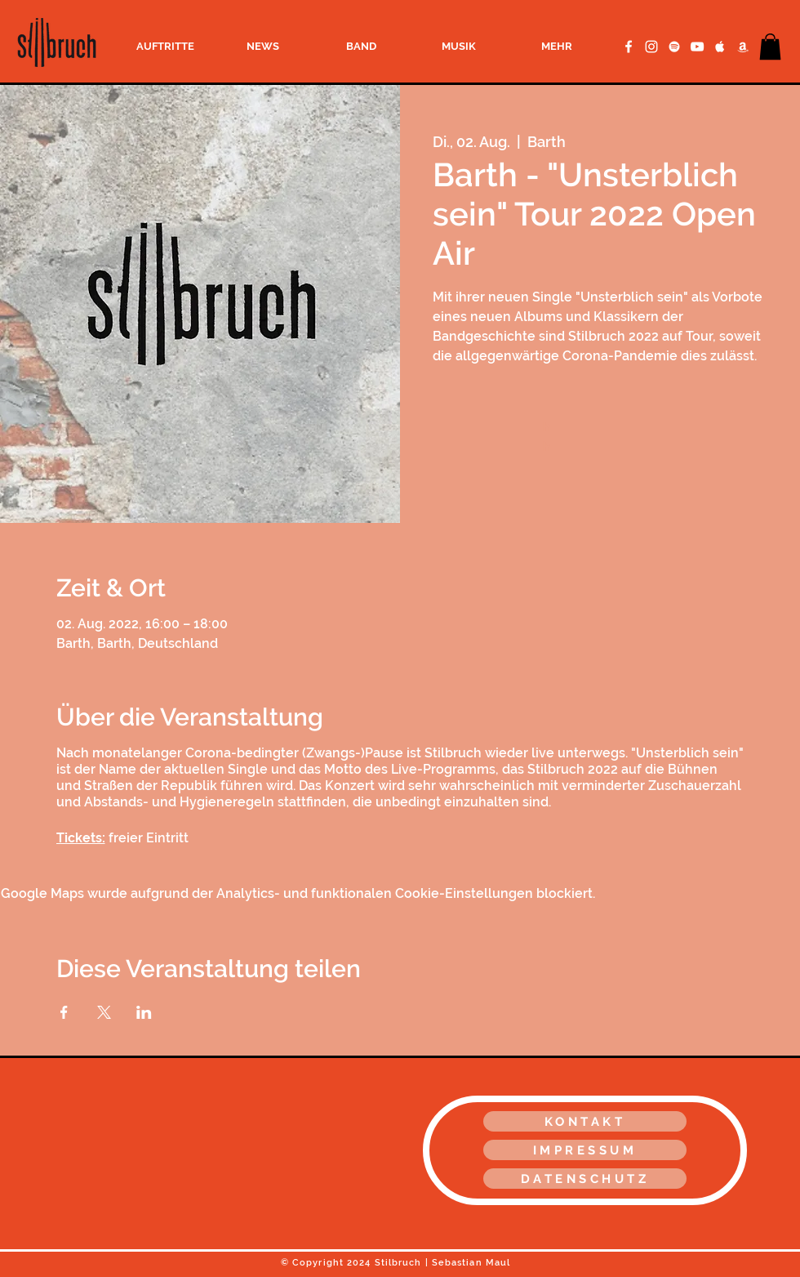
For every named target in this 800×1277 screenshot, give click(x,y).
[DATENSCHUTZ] (585, 1178)
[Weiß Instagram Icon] (651, 46)
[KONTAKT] (585, 1121)
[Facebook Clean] (628, 46)
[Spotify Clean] (674, 46)
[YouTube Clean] (697, 46)
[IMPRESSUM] (585, 1150)
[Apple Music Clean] (720, 46)
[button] (770, 46)
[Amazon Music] (743, 46)
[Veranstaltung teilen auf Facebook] (64, 1012)
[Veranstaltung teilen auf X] (104, 1012)
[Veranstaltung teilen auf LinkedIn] (144, 1012)
